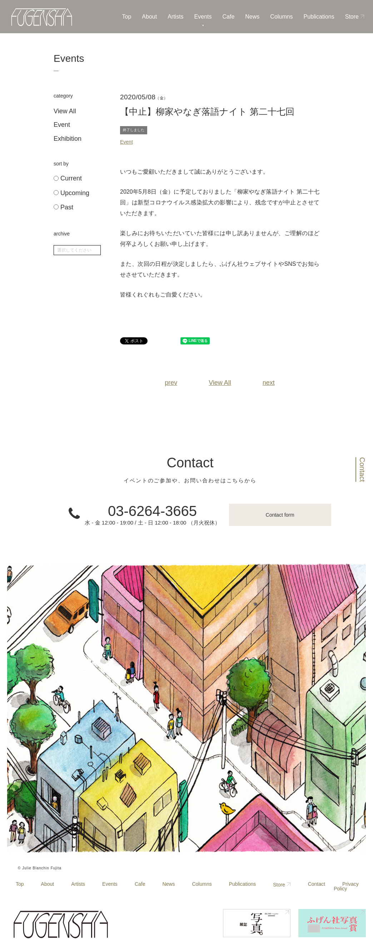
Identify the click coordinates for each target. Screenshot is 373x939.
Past (63, 207)
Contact (362, 469)
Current (68, 178)
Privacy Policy (346, 886)
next (269, 382)
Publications (318, 17)
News (252, 17)
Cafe (229, 17)
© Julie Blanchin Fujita (39, 868)
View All (65, 111)
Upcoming (71, 193)
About (149, 17)
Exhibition (67, 138)
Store (352, 17)
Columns (281, 17)
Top (126, 17)
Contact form (280, 515)
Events (203, 17)
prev (171, 382)
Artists (175, 17)
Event (62, 124)
